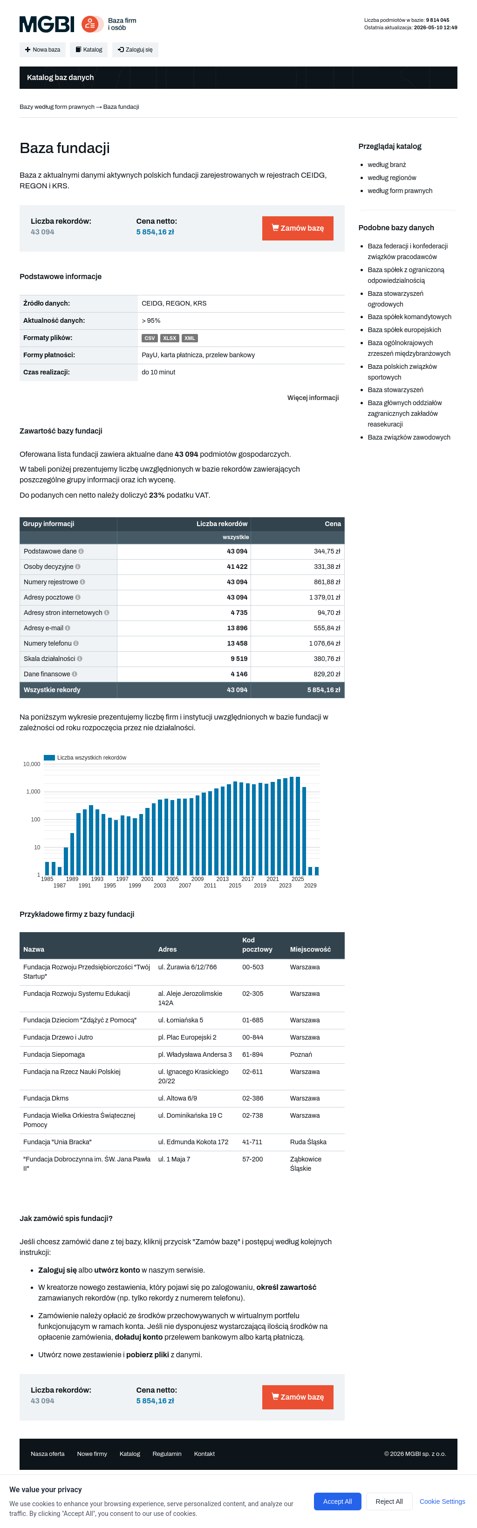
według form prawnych (400, 190)
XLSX (169, 338)
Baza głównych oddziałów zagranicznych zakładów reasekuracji (405, 414)
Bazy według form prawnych (57, 107)
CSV (149, 338)
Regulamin (166, 1454)
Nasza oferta (48, 1454)
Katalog (88, 50)
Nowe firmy (92, 1454)
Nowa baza (42, 50)
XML (189, 338)
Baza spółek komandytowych (410, 317)
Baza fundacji (121, 107)
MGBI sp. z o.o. (425, 1454)
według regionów (392, 177)
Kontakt (204, 1454)
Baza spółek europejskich (405, 330)
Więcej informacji (313, 397)
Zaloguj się (135, 50)
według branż (387, 164)
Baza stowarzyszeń (396, 390)
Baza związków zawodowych (409, 437)
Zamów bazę (298, 228)
